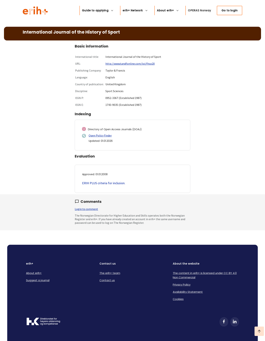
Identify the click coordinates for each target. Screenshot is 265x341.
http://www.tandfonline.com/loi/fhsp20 (130, 63)
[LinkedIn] (234, 322)
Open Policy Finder (100, 135)
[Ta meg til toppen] (259, 331)
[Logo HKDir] (43, 322)
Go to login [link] (229, 10)
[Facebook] (224, 322)
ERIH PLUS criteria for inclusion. (103, 183)
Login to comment (86, 209)
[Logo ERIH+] (35, 10)
